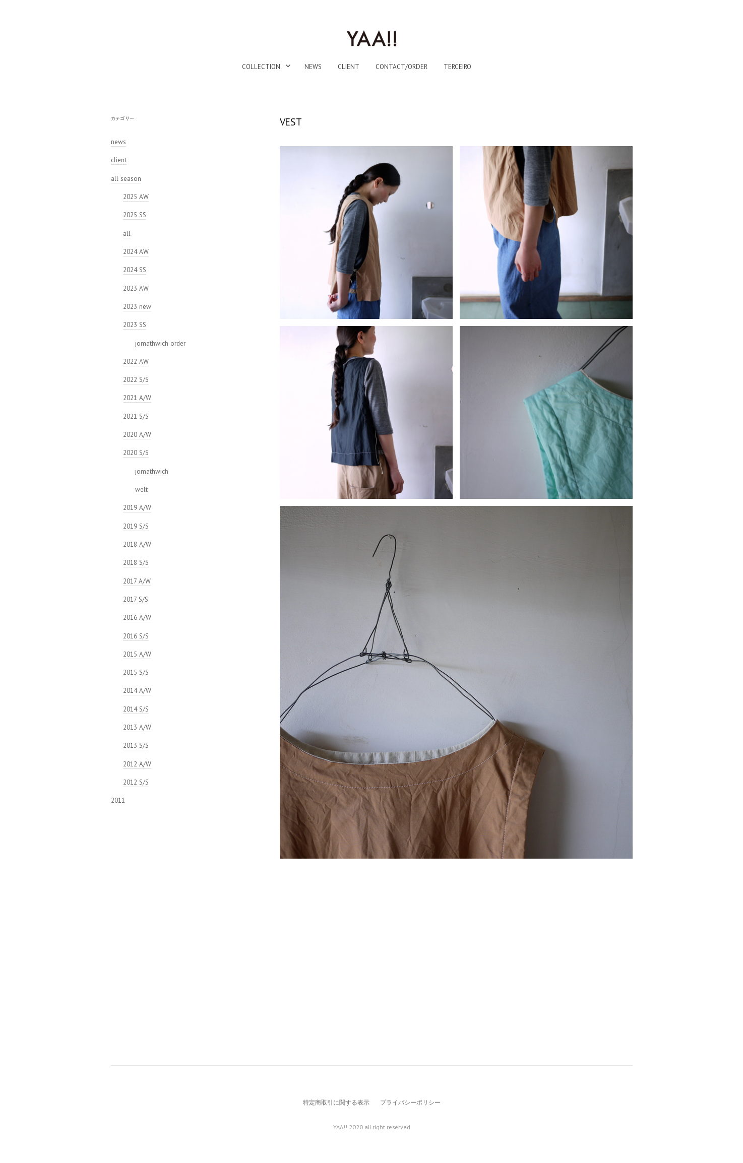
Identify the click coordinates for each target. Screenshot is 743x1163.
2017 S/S (135, 599)
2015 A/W (137, 654)
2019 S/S (136, 526)
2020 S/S (136, 452)
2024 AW (136, 251)
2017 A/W (137, 581)
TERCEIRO (457, 66)
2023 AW (136, 288)
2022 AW (136, 361)
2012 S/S (136, 782)
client (348, 66)
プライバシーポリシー (410, 1102)
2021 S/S (136, 416)
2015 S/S (136, 672)
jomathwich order (160, 343)
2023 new (137, 306)
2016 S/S (136, 636)
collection (261, 66)
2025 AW (136, 196)
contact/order (401, 66)
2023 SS (134, 324)
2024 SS (134, 270)
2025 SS (134, 215)
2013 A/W (137, 727)
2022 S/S (136, 379)
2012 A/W (137, 764)
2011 (118, 800)
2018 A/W (137, 544)
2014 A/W (137, 690)
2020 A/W (137, 434)
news (313, 66)
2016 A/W (137, 617)
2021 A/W (137, 398)
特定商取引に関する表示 (336, 1102)
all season (126, 178)
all (127, 233)
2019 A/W (137, 507)
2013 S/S (136, 745)
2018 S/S (136, 562)
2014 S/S (136, 709)
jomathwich (151, 471)
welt (141, 489)
